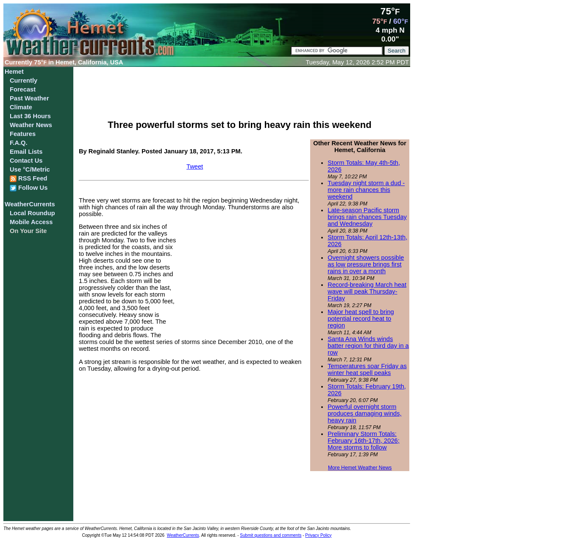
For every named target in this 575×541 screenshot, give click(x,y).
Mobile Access (31, 222)
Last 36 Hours (30, 116)
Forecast (23, 89)
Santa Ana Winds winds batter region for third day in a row (368, 346)
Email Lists (26, 151)
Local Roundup (32, 213)
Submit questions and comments (270, 535)
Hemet (14, 71)
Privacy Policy (318, 535)
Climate (21, 107)
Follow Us (28, 187)
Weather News (31, 125)
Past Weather (29, 98)
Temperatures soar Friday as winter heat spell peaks (367, 369)
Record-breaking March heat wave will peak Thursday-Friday (367, 291)
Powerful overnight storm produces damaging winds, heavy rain (364, 413)
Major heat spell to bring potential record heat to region (361, 318)
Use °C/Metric (30, 169)
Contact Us (26, 160)
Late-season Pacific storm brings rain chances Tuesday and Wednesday (367, 217)
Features (23, 133)
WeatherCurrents (30, 204)
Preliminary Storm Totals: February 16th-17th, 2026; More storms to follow (363, 440)
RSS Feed (28, 178)
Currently (23, 80)
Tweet (194, 166)
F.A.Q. (19, 142)
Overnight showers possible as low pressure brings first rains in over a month (366, 264)
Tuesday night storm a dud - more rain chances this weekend (366, 190)
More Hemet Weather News (360, 468)
